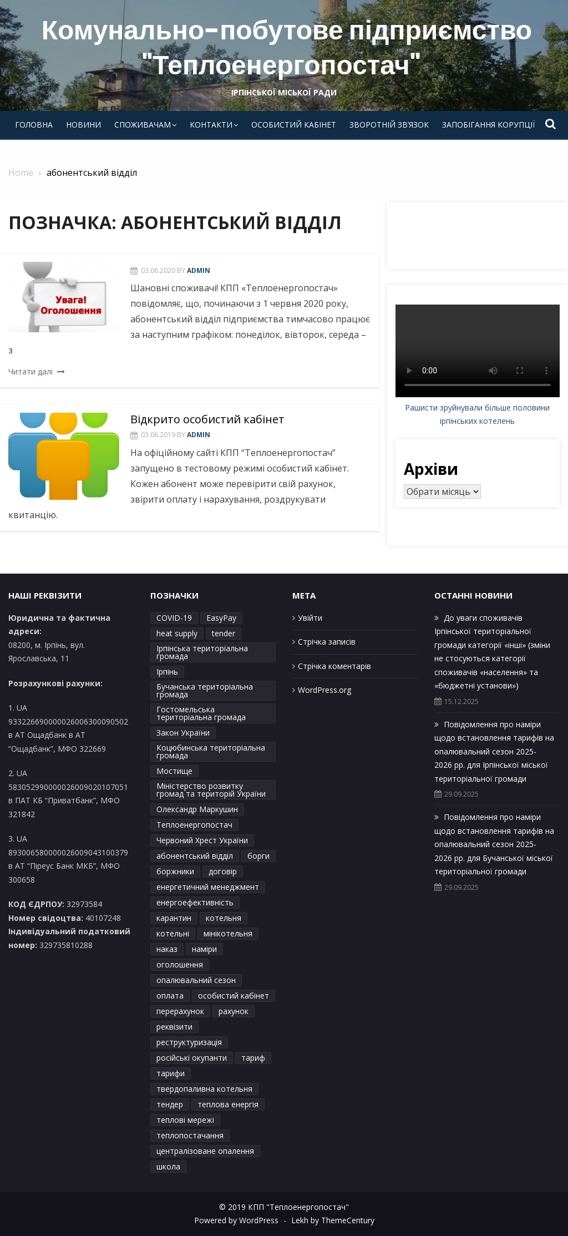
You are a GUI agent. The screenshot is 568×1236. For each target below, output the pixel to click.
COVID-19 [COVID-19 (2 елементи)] (174, 617)
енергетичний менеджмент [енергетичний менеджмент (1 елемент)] (207, 887)
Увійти (310, 617)
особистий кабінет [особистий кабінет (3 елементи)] (233, 995)
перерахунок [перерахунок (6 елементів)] (180, 1011)
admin (198, 270)
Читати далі (30, 371)
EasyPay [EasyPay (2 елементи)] (221, 617)
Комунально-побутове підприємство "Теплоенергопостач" (287, 47)
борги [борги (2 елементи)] (258, 855)
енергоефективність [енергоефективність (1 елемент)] (195, 902)
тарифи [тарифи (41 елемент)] (170, 1073)
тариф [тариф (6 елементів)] (253, 1057)
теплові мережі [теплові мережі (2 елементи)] (185, 1120)
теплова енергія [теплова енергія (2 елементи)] (227, 1104)
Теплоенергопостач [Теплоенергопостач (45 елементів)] (194, 824)
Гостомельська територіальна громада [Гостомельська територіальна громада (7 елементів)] (201, 713)
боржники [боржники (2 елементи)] (175, 871)
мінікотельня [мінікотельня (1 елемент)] (228, 933)
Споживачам (142, 124)
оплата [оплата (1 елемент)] (170, 995)
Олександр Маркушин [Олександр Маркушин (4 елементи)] (197, 809)
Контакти (211, 124)
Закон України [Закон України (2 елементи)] (183, 732)
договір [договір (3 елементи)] (223, 871)
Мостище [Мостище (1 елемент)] (174, 771)
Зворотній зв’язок (389, 124)
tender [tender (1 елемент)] (223, 633)
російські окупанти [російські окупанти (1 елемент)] (191, 1057)
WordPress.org (324, 690)
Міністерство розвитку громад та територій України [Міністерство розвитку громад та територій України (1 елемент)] (211, 790)
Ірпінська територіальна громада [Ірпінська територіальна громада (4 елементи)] (202, 652)
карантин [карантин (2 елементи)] (173, 918)
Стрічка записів (327, 641)
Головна (34, 124)
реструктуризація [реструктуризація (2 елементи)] (189, 1042)
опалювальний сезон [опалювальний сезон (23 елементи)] (196, 980)
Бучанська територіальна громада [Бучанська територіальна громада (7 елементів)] (204, 690)
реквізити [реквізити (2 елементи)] (174, 1026)
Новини (83, 124)
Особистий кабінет (293, 124)
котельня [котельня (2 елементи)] (223, 918)
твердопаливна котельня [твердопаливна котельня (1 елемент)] (204, 1088)
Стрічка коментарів (334, 666)
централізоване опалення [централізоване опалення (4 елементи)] (205, 1151)
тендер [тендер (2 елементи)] (169, 1104)
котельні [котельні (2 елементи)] (172, 933)
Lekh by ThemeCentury (332, 1220)
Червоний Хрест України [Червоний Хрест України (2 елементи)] (202, 840)
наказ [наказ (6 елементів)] (167, 949)
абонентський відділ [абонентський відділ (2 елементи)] (194, 855)
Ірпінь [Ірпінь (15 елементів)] (167, 671)
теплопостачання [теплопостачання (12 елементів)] (190, 1135)
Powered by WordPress (236, 1220)
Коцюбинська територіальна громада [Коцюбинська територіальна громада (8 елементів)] (210, 751)
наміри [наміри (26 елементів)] (204, 949)
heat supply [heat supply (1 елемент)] (176, 633)
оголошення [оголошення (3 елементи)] (179, 964)
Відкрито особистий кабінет (207, 419)
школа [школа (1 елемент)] (168, 1166)
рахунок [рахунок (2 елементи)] (233, 1011)
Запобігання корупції (488, 124)
